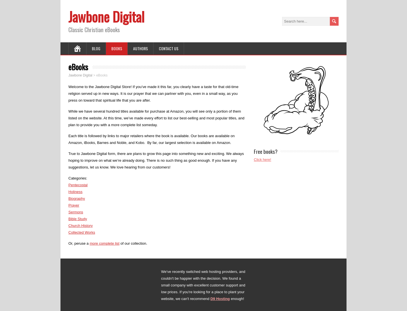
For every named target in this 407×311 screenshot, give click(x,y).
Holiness (75, 192)
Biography (76, 198)
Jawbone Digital (106, 16)
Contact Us (168, 48)
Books (116, 48)
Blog (96, 48)
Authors (140, 48)
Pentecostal (78, 185)
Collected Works (81, 232)
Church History (80, 226)
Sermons (75, 212)
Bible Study (77, 219)
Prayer (73, 205)
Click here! (262, 159)
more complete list (104, 243)
